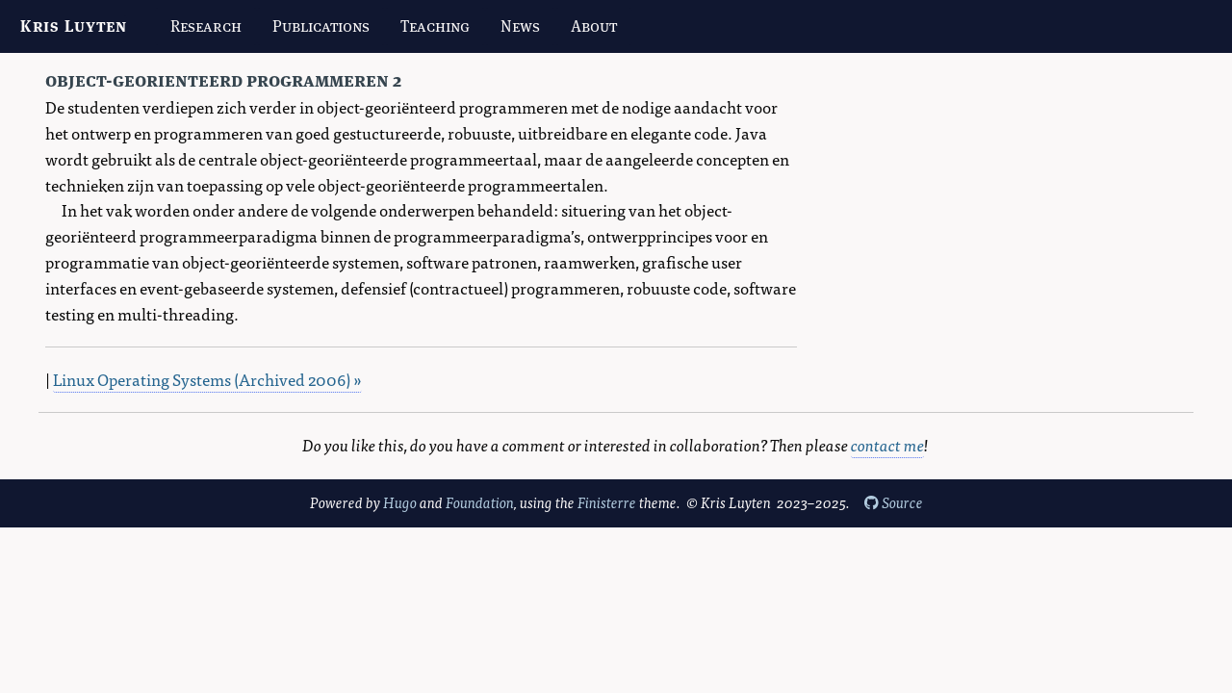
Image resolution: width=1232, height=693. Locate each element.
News (520, 26)
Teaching (435, 26)
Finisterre (607, 502)
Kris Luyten (73, 26)
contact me (887, 444)
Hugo (400, 502)
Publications (321, 26)
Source (893, 502)
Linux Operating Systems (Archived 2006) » (207, 379)
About (594, 26)
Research (206, 26)
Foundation (480, 502)
